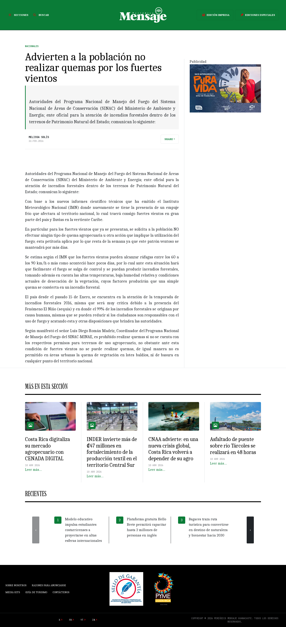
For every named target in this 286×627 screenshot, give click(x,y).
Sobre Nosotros (15, 585)
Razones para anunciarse (49, 585)
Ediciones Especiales (257, 15)
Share (168, 139)
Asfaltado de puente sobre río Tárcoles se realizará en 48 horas (233, 445)
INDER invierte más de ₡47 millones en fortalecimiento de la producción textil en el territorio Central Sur (112, 452)
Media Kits (12, 592)
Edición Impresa (214, 15)
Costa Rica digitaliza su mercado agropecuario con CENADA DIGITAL (47, 449)
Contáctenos (61, 592)
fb (70, 619)
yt (82, 619)
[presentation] (35, 530)
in (93, 619)
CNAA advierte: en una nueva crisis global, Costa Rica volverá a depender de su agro (173, 449)
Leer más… (33, 470)
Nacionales (31, 46)
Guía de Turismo (36, 592)
